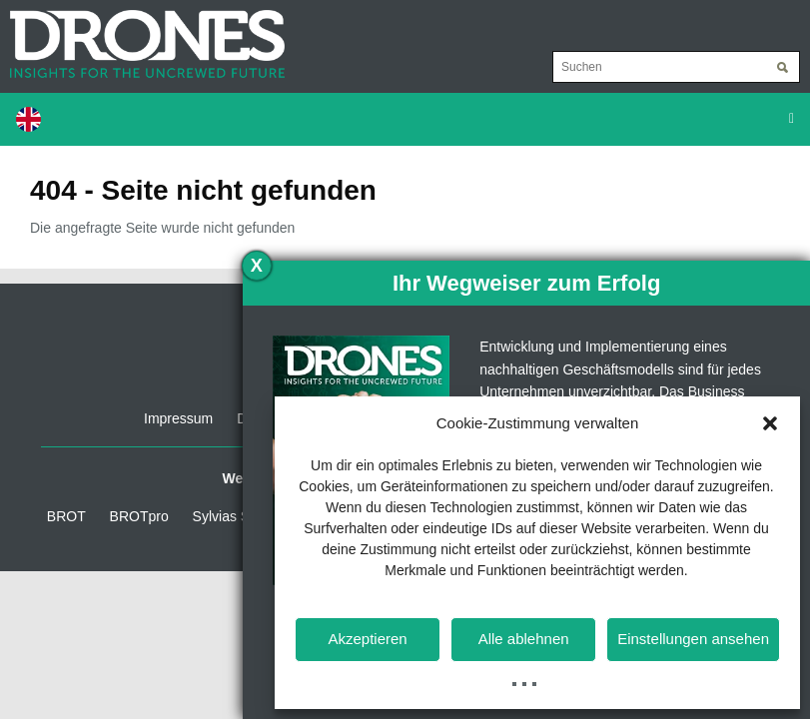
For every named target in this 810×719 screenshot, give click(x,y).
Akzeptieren (367, 638)
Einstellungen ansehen (693, 638)
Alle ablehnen (523, 638)
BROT (66, 516)
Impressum (178, 418)
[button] (770, 423)
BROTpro (139, 516)
